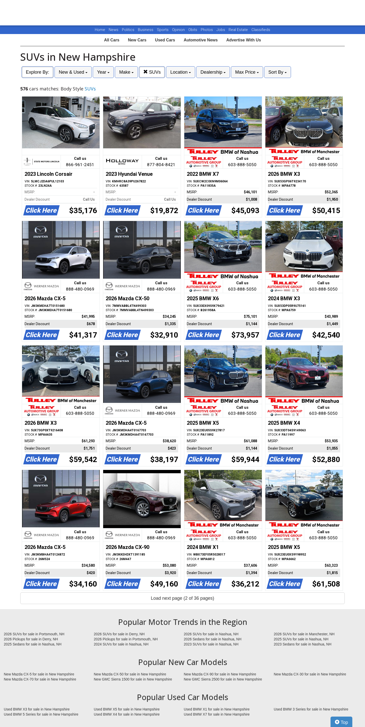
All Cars (111, 40)
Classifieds (260, 29)
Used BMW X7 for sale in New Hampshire (217, 714)
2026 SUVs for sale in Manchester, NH (304, 634)
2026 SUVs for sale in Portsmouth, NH (34, 634)
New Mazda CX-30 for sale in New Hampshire (310, 674)
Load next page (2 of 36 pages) (182, 598)
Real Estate (239, 29)
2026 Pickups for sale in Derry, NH (31, 639)
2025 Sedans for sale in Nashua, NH (32, 644)
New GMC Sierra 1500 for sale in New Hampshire (133, 679)
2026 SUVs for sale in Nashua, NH (211, 634)
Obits (193, 29)
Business (146, 29)
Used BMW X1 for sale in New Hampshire (217, 709)
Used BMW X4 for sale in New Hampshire (127, 714)
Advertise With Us (243, 40)
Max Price (247, 72)
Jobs (221, 29)
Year (103, 72)
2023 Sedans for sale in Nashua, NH (302, 644)
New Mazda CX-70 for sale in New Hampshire (40, 679)
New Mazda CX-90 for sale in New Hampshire (220, 674)
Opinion (179, 29)
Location (180, 72)
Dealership (213, 72)
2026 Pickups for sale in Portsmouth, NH (126, 639)
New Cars (137, 40)
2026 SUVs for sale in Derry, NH (119, 634)
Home (100, 29)
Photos (207, 29)
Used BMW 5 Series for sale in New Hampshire (41, 714)
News (113, 29)
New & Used (73, 72)
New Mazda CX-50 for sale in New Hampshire (130, 674)
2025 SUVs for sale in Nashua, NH (301, 639)
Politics (128, 29)
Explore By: (37, 72)
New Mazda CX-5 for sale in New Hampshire (39, 674)
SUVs (152, 72)
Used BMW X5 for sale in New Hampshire (127, 709)
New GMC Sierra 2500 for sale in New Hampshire (223, 679)
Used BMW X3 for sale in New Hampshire (37, 709)
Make (126, 72)
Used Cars (165, 40)
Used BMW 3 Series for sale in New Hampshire (311, 709)
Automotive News (201, 40)
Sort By (277, 72)
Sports (163, 29)
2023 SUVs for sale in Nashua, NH (211, 644)
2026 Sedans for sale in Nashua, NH (212, 639)
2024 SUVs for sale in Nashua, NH (121, 644)
